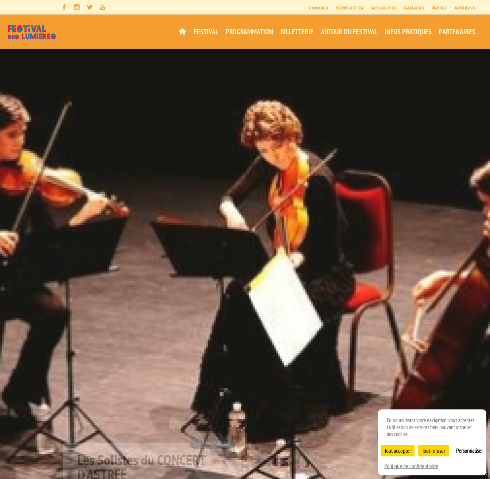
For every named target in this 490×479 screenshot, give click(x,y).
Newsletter (350, 8)
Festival (206, 31)
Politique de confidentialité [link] (411, 466)
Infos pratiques (408, 31)
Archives (464, 8)
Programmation (249, 31)
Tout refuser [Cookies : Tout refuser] (433, 450)
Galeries (414, 8)
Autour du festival (349, 31)
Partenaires (457, 31)
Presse (439, 8)
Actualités (384, 8)
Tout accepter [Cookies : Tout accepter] (397, 450)
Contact (319, 8)
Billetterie (297, 31)
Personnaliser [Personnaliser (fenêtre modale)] (469, 450)
